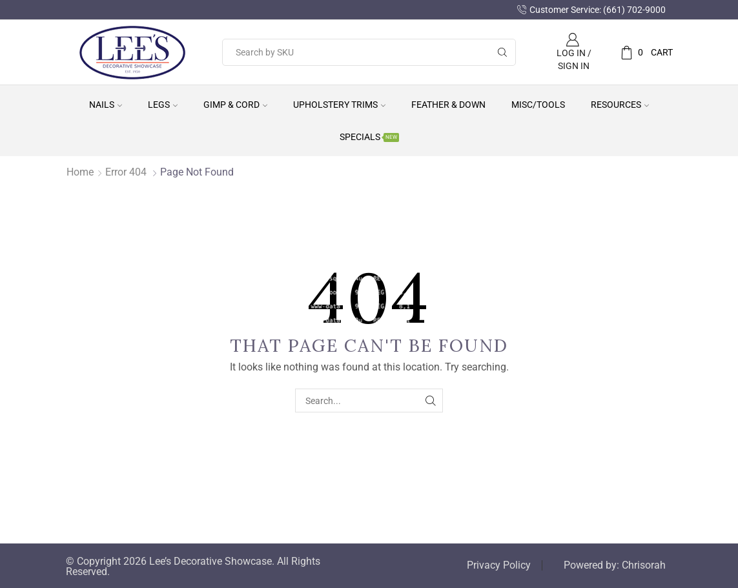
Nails (105, 104)
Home (80, 172)
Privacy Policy (499, 565)
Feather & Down (448, 104)
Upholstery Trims (339, 104)
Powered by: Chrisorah (615, 565)
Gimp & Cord (235, 104)
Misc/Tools (538, 104)
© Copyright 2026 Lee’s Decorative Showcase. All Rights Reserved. (193, 566)
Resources (620, 104)
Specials (369, 137)
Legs (163, 104)
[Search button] (502, 52)
